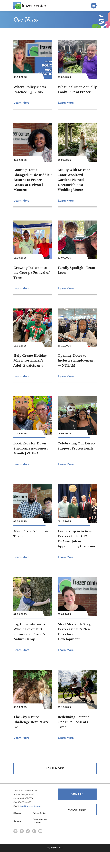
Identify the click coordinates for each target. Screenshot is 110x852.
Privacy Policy (39, 813)
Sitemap (17, 813)
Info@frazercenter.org (30, 806)
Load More (55, 768)
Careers (17, 821)
